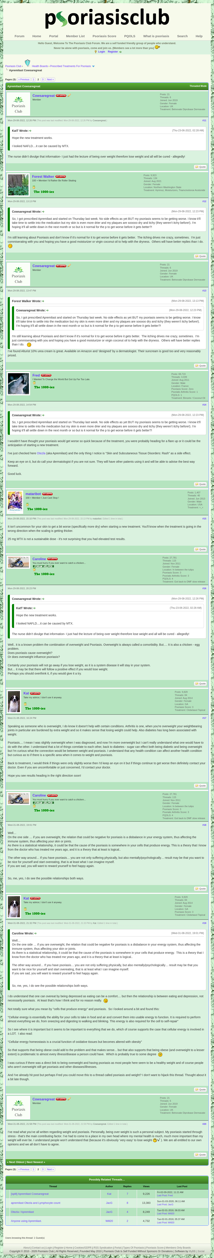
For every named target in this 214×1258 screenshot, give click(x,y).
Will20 (171, 1213)
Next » (50, 79)
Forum (20, 36)
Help (199, 36)
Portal (53, 36)
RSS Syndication (103, 1247)
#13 (204, 290)
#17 (204, 718)
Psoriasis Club (13, 66)
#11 (204, 120)
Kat (26, 693)
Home (37, 36)
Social (201, 1251)
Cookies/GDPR (82, 1247)
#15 (204, 518)
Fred (36, 375)
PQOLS (129, 36)
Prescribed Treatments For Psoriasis (70, 66)
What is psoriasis (156, 36)
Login (101, 51)
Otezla (41, 453)
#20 (204, 1124)
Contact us (38, 1247)
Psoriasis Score (104, 36)
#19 (204, 923)
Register (113, 51)
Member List (75, 36)
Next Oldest (16, 1162)
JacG (109, 1202)
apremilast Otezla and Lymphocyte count (35, 1202)
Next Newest (35, 1162)
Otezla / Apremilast (22, 1211)
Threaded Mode (198, 86)
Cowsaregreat (44, 95)
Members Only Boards (178, 1247)
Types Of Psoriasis (133, 1247)
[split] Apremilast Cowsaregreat (29, 1193)
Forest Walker (43, 176)
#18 (204, 825)
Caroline (39, 559)
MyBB (192, 1251)
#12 (204, 201)
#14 (204, 404)
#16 (204, 588)
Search (182, 36)
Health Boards (35, 66)
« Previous (23, 79)
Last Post (162, 1195)
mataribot (33, 494)
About (26, 1247)
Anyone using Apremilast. (26, 1220)
